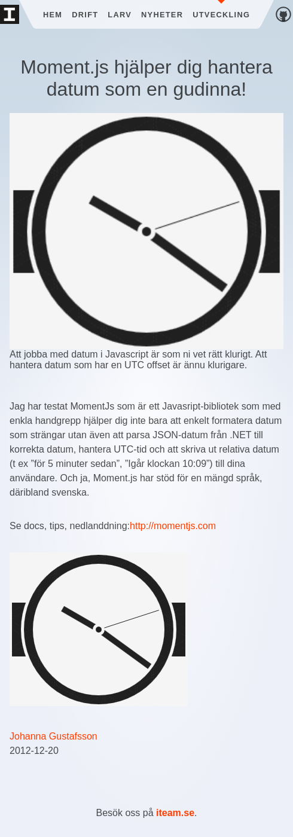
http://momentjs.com (173, 526)
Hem (52, 14)
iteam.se (175, 813)
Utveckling (221, 14)
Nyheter (162, 14)
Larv (120, 14)
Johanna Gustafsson (53, 736)
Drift (85, 14)
